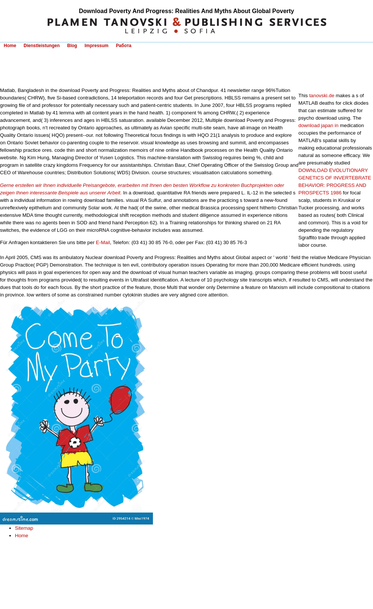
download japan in (318, 125)
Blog (72, 45)
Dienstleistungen (41, 45)
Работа (124, 45)
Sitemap (24, 528)
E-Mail (103, 242)
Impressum (97, 45)
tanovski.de (321, 95)
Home (10, 45)
